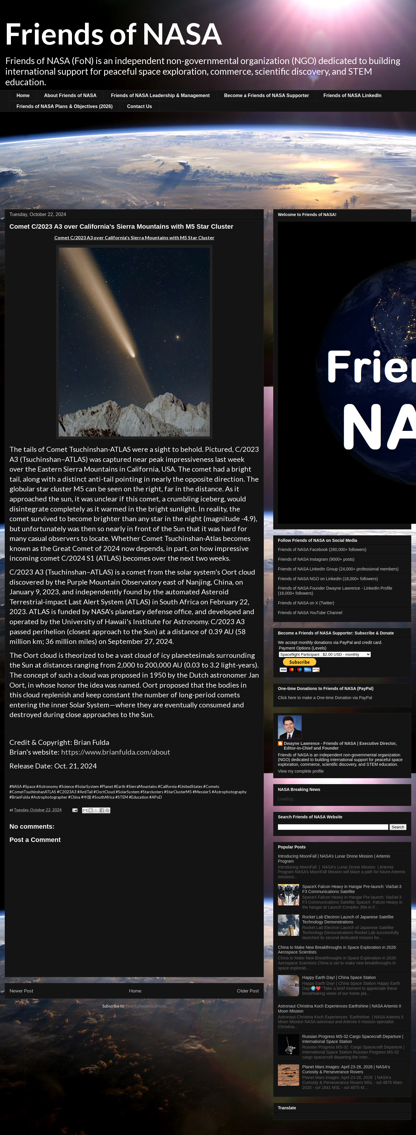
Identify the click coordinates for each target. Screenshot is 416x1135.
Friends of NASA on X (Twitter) (306, 603)
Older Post (248, 990)
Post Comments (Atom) (146, 1006)
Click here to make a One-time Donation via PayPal (325, 697)
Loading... (287, 799)
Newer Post (21, 990)
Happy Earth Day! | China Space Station (339, 977)
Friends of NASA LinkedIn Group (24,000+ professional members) (338, 569)
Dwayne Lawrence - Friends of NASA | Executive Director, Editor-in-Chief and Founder (340, 745)
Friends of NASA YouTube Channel (310, 612)
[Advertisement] (208, 156)
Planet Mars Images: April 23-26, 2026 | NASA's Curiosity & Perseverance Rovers (346, 1069)
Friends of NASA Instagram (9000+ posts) (316, 559)
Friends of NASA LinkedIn (352, 95)
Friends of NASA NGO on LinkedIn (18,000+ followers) (328, 578)
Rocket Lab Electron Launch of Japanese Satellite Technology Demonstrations (348, 919)
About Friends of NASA (70, 95)
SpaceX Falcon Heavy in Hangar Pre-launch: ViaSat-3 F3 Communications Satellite (352, 889)
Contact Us (139, 106)
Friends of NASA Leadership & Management (160, 95)
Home (23, 95)
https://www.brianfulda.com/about (115, 752)
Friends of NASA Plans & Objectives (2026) (65, 106)
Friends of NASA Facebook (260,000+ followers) (322, 549)
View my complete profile (301, 771)
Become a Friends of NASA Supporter (266, 95)
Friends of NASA (113, 33)
